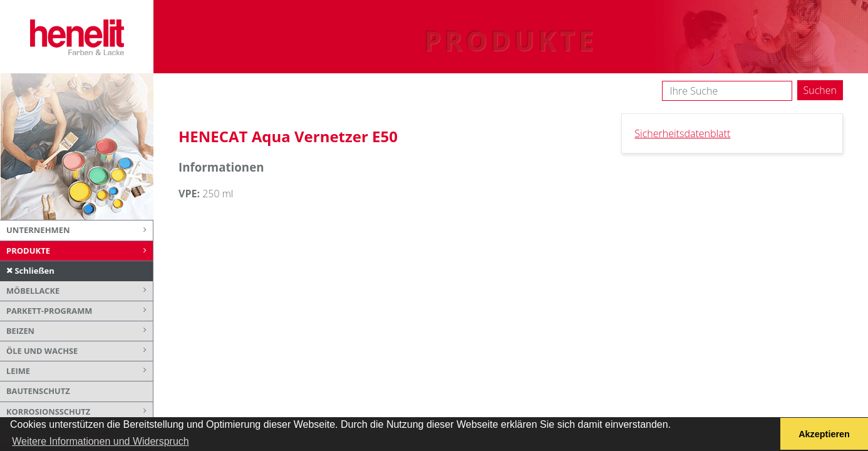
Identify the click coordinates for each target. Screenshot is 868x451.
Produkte (79, 251)
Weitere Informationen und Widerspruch (100, 441)
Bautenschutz (38, 391)
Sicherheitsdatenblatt (682, 133)
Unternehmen (79, 230)
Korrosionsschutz (79, 412)
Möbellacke (79, 291)
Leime (79, 371)
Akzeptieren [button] (824, 434)
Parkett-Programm (79, 311)
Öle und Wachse (79, 351)
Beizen (79, 331)
